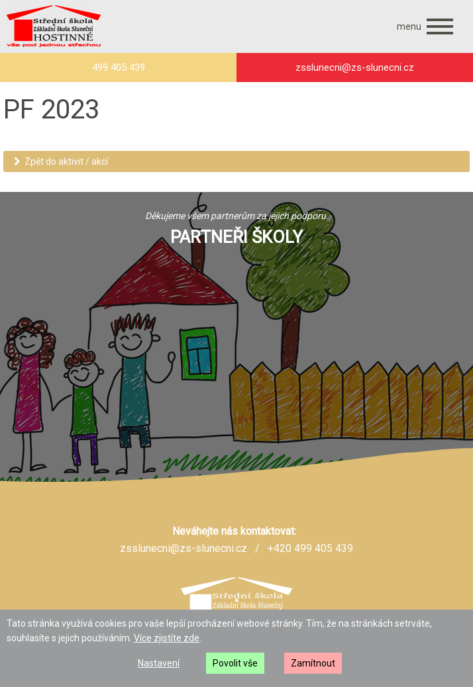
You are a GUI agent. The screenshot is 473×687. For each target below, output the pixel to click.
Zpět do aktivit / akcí (61, 161)
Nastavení (159, 663)
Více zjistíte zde (166, 638)
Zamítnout (313, 663)
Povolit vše (235, 663)
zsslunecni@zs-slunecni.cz (183, 548)
